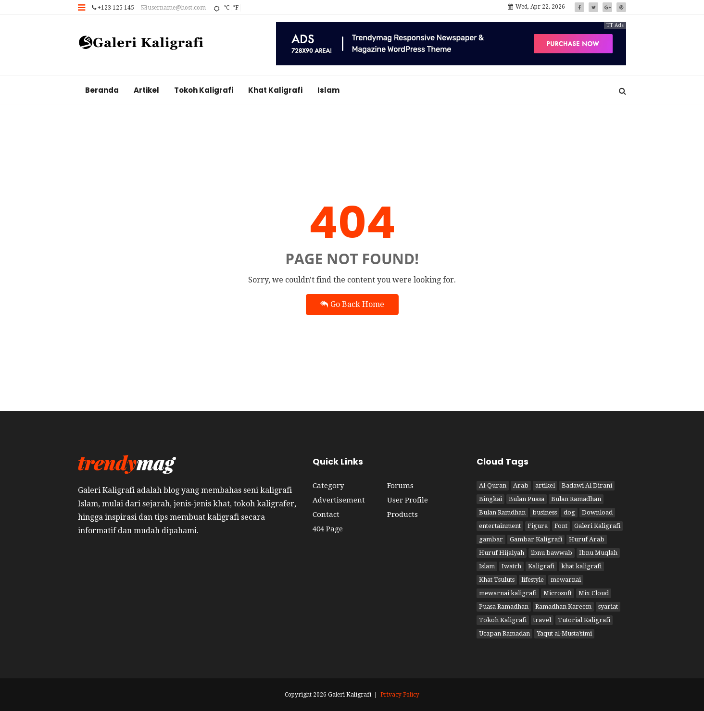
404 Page (328, 529)
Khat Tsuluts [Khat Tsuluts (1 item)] (497, 579)
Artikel (146, 90)
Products (402, 514)
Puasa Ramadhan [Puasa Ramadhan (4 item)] (503, 606)
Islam (328, 90)
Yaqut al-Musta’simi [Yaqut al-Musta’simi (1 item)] (564, 633)
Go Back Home (352, 304)
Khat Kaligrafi (275, 90)
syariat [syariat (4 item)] (608, 606)
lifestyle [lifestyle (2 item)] (532, 579)
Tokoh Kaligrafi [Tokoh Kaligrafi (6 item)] (503, 620)
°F (236, 7)
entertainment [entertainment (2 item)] (500, 525)
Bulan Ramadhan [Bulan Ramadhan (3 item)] (576, 499)
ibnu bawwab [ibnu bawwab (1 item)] (551, 552)
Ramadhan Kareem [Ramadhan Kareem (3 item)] (563, 606)
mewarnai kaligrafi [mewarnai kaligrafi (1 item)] (508, 593)
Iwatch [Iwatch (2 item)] (511, 566)
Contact (326, 514)
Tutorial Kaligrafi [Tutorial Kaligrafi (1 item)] (584, 620)
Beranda (102, 90)
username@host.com (173, 7)
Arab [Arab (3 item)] (520, 485)
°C (226, 7)
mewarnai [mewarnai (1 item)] (566, 579)
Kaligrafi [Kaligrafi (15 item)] (541, 566)
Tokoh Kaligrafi (203, 90)
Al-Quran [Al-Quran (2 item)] (492, 485)
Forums (400, 485)
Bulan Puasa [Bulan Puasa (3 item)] (526, 499)
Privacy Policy (399, 694)
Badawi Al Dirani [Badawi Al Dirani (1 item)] (587, 485)
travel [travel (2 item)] (542, 620)
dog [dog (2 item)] (569, 512)
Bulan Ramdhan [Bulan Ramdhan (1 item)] (502, 512)
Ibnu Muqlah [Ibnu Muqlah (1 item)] (598, 552)
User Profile (407, 500)
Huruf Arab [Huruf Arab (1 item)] (586, 539)
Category (328, 485)
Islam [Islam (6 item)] (487, 566)
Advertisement (339, 500)
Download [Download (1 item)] (597, 512)
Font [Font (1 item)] (560, 525)
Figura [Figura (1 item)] (538, 525)
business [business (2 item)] (544, 512)
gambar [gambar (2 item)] (491, 539)
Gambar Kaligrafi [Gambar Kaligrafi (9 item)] (536, 539)
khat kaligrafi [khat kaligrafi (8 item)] (581, 566)
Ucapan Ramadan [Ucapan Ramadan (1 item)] (504, 633)
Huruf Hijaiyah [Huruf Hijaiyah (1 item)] (501, 552)
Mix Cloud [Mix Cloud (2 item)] (593, 593)
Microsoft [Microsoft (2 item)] (557, 593)
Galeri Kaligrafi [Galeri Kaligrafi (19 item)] (597, 525)
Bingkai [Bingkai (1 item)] (490, 499)
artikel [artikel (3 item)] (545, 485)
